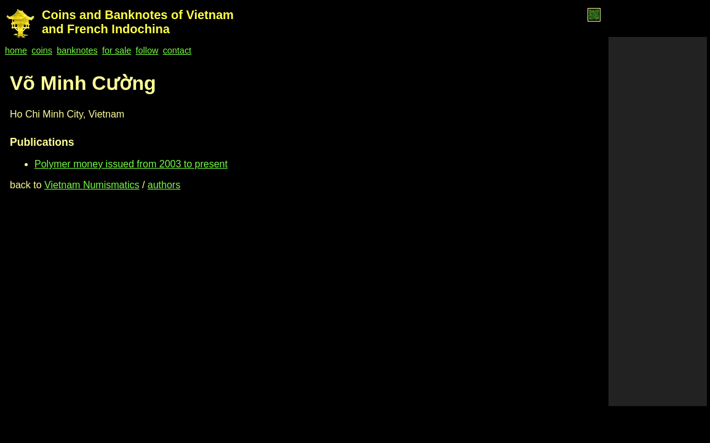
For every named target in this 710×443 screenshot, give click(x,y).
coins (41, 50)
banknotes (77, 50)
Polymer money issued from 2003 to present (131, 164)
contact (177, 50)
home (16, 50)
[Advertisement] (657, 221)
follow (147, 50)
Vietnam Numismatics (91, 185)
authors (164, 185)
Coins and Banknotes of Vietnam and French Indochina (138, 22)
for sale (116, 50)
